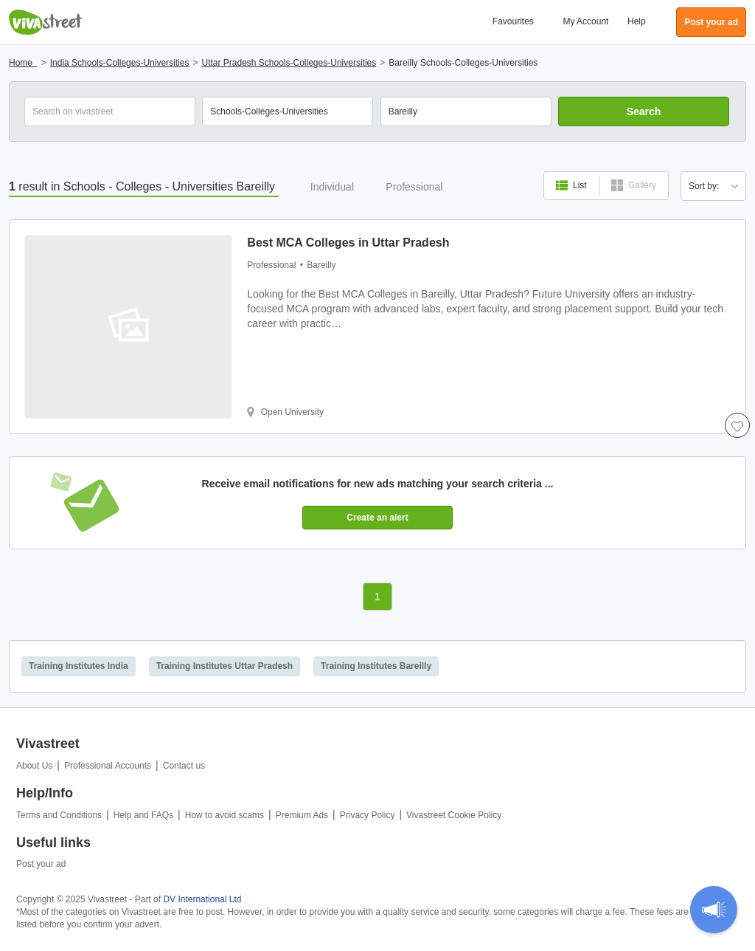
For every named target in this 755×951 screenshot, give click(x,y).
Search (644, 111)
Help (636, 21)
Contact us (184, 766)
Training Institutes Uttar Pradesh (224, 666)
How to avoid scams (224, 815)
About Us (34, 766)
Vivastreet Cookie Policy (453, 815)
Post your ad (41, 864)
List (571, 185)
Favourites (513, 21)
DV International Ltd (202, 899)
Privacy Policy (367, 815)
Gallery (633, 185)
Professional (414, 187)
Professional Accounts (107, 766)
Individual (332, 187)
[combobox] (466, 111)
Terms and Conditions (59, 815)
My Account (585, 21)
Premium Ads (302, 815)
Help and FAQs (143, 815)
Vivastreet (46, 22)
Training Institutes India (78, 666)
